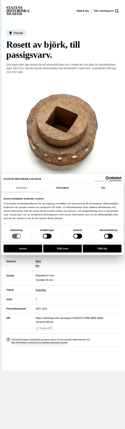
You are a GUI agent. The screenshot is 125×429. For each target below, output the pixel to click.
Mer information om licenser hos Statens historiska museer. (39, 342)
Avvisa (23, 248)
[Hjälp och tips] (83, 11)
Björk (38, 261)
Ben (38, 265)
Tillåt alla (102, 248)
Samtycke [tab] (21, 187)
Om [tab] (103, 187)
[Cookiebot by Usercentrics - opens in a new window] (107, 178)
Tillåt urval (62, 248)
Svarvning (41, 290)
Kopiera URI (44, 328)
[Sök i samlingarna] (106, 11)
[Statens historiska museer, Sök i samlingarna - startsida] (17, 10)
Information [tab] (62, 187)
